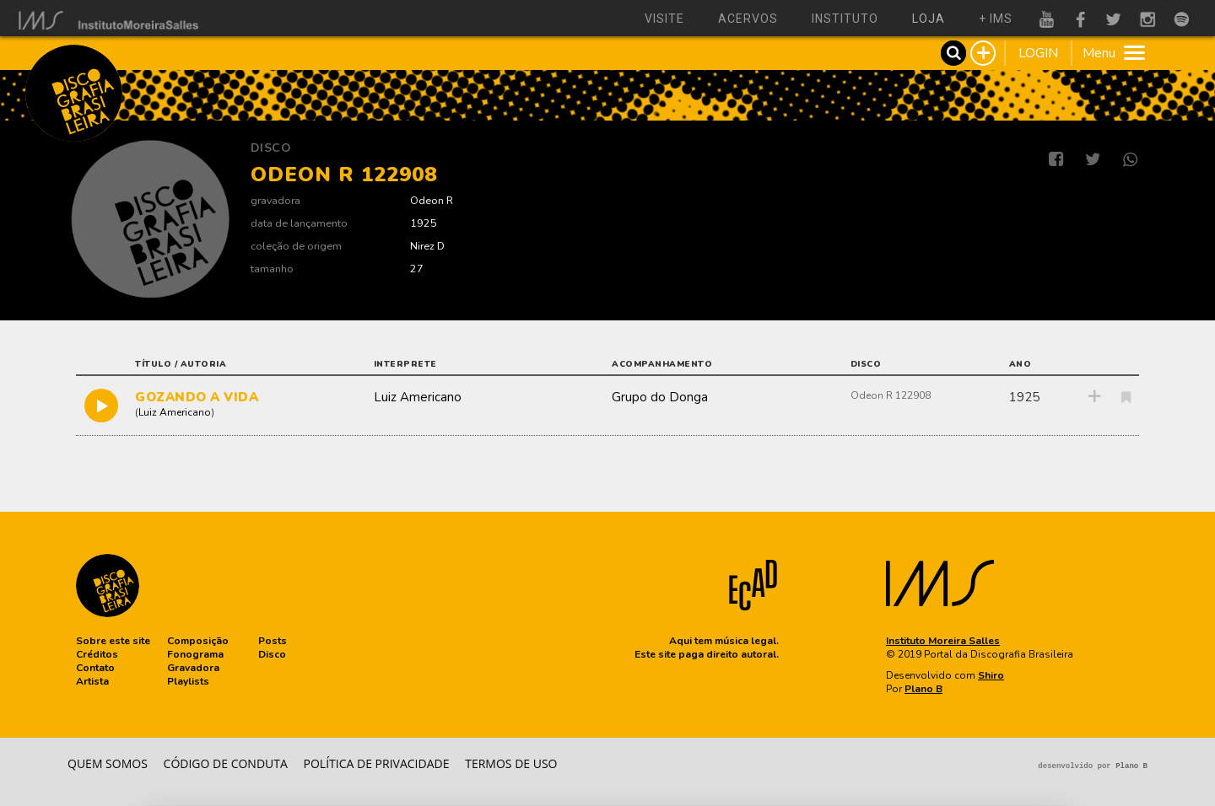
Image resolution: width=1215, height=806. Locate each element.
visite (664, 18)
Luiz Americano (174, 412)
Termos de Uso (511, 763)
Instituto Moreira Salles (943, 640)
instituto (845, 18)
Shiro (991, 675)
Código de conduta (226, 763)
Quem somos (108, 763)
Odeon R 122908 (890, 395)
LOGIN (1038, 53)
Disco (271, 148)
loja (928, 18)
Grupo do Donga (660, 397)
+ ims (995, 18)
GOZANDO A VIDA (196, 397)
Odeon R (431, 200)
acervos (748, 18)
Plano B (923, 689)
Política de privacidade (377, 763)
